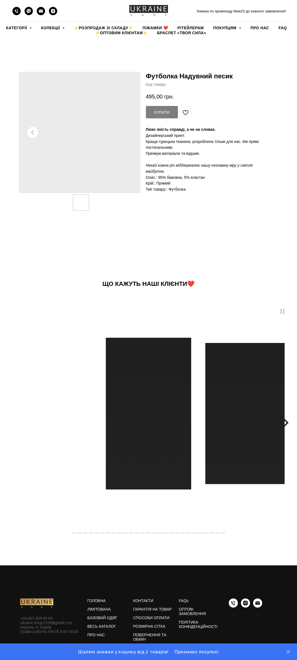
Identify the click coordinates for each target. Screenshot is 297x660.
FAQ (282, 28)
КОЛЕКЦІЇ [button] (51, 28)
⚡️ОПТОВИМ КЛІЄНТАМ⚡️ (121, 33)
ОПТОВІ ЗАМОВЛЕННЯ (192, 611)
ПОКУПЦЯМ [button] (225, 28)
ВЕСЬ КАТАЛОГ (101, 626)
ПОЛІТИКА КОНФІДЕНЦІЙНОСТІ (198, 624)
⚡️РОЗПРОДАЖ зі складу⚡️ (103, 28)
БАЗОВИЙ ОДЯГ (102, 618)
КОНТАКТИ (143, 600)
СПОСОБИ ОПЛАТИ (151, 618)
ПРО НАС (259, 28)
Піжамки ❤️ (155, 28)
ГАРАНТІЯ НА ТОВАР (152, 609)
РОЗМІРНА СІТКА (149, 626)
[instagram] (53, 11)
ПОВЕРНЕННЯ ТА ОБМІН (149, 637)
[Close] (288, 652)
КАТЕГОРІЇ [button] (17, 28)
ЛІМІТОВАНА (99, 609)
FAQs (183, 600)
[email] (41, 11)
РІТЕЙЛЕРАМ (190, 28)
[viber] (29, 11)
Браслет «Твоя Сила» (181, 33)
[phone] (16, 11)
